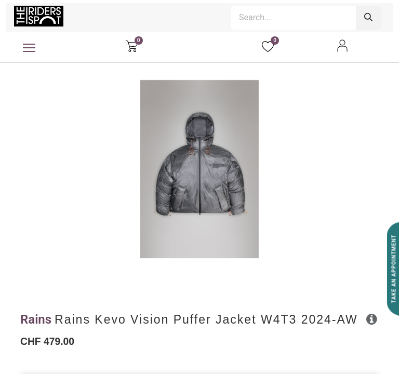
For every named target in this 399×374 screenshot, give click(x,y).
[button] (371, 319)
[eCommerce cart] (132, 45)
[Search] (368, 18)
